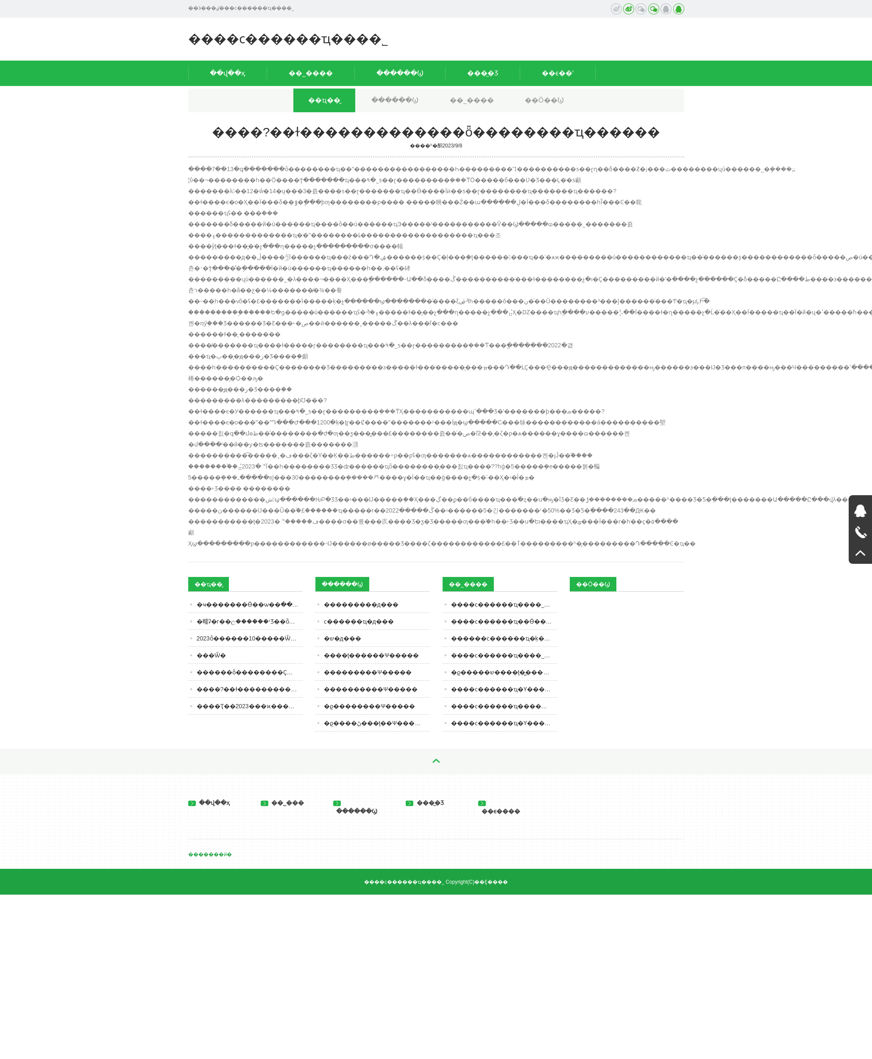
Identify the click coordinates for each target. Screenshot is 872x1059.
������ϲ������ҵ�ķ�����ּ (504, 638)
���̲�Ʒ (482, 73)
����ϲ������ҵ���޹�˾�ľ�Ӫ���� (504, 655)
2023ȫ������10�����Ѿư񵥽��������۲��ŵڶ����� (250, 638)
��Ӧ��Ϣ (544, 100)
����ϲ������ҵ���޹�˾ (288, 39)
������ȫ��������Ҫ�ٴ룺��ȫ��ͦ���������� (250, 672)
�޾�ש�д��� (342, 638)
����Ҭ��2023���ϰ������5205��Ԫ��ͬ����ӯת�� (250, 706)
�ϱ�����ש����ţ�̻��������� (504, 672)
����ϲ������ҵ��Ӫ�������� (504, 621)
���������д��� (361, 604)
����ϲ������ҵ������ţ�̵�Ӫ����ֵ (504, 706)
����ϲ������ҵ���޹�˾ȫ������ (504, 604)
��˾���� (311, 73)
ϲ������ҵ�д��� (359, 621)
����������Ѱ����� (371, 689)
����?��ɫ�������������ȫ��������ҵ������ (250, 689)
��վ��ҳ (227, 73)
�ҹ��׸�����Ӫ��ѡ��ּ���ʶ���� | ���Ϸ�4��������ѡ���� (250, 604)
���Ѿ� (211, 655)
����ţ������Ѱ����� (371, 655)
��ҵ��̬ (324, 100)
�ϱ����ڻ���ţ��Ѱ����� (375, 723)
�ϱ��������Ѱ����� (369, 706)
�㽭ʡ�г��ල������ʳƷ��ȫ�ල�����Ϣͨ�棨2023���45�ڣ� (250, 621)
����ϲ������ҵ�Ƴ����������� (504, 689)
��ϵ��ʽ (558, 73)
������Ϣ (399, 73)
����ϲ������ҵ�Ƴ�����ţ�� (504, 723)
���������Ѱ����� (368, 672)
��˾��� (282, 802)
